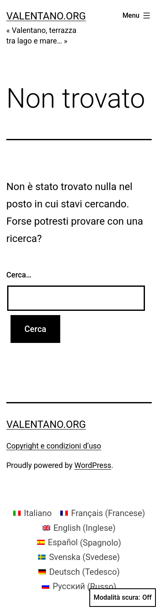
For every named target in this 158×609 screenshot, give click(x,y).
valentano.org (46, 16)
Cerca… (18, 274)
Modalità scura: (123, 598)
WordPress (93, 465)
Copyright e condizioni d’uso (53, 445)
